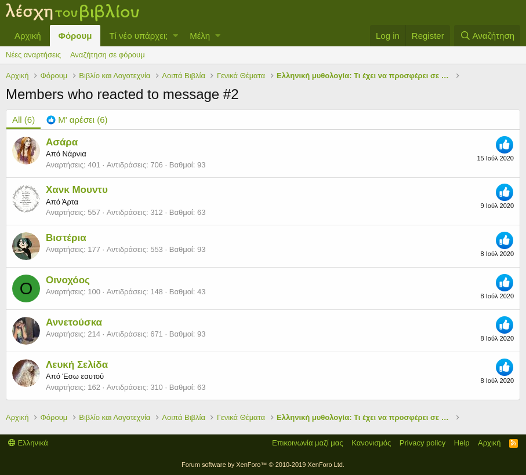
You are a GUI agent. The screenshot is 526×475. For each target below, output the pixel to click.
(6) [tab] (23, 120)
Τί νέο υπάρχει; (138, 36)
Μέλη (200, 36)
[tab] (77, 119)
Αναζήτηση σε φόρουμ (107, 54)
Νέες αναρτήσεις (33, 54)
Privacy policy (422, 443)
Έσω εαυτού (83, 376)
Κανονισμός (371, 443)
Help (462, 443)
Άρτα (70, 202)
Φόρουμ (75, 36)
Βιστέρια (66, 237)
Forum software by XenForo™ (263, 464)
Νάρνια (74, 153)
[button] (175, 35)
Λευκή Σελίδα (77, 364)
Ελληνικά (28, 443)
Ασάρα (62, 142)
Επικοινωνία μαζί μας (307, 443)
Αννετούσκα (74, 322)
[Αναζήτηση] (487, 35)
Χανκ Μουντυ (77, 189)
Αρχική (27, 36)
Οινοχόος (68, 280)
